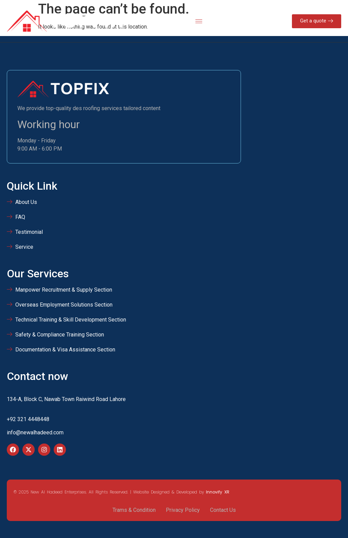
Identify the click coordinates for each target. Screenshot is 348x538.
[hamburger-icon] (198, 21)
